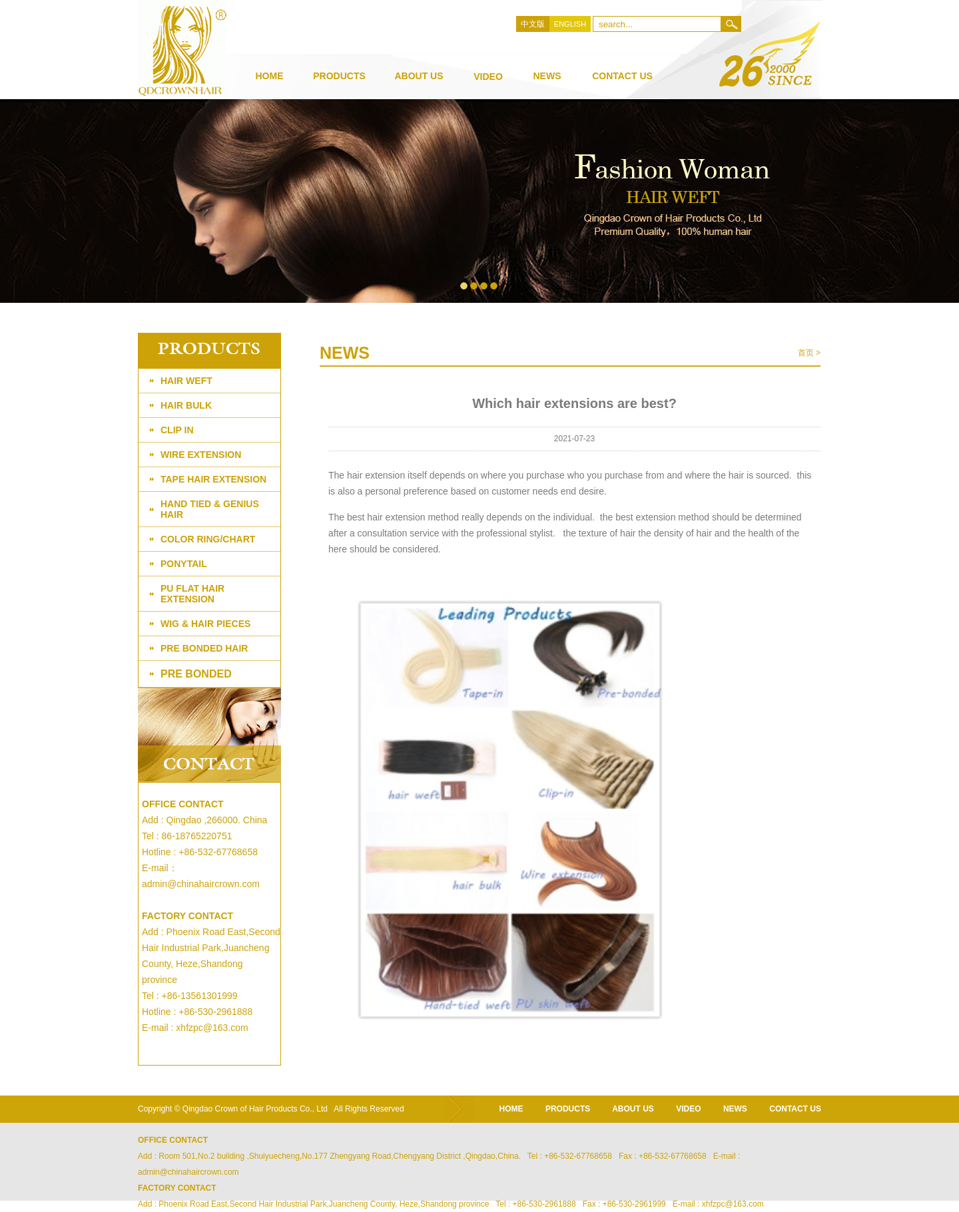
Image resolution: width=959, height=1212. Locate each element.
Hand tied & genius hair (209, 509)
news (547, 76)
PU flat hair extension (192, 593)
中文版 (533, 24)
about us (418, 76)
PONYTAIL (183, 563)
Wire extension (200, 454)
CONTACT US (795, 1108)
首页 (806, 352)
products (339, 76)
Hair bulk (186, 405)
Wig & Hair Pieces (205, 623)
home (511, 1108)
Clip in (177, 430)
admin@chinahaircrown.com (201, 884)
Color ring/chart (207, 539)
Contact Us (622, 76)
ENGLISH (570, 24)
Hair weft (186, 380)
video (488, 76)
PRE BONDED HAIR (204, 648)
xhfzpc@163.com (212, 1027)
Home (270, 76)
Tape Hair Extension (213, 479)
